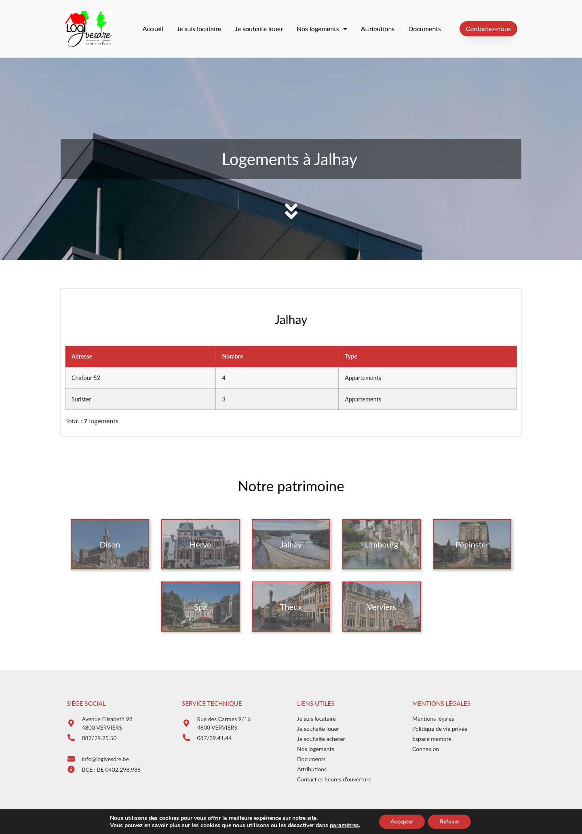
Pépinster (472, 544)
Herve (200, 544)
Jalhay (291, 544)
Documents (424, 28)
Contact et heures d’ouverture (334, 779)
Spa (200, 606)
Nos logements (322, 28)
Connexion (425, 748)
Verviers (381, 606)
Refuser (450, 821)
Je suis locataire (199, 28)
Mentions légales (433, 718)
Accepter (401, 821)
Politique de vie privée (439, 728)
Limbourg (382, 544)
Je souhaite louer (259, 28)
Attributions (378, 28)
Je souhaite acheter (321, 738)
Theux (291, 606)
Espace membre (431, 738)
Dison (110, 544)
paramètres (342, 825)
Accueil (153, 28)
